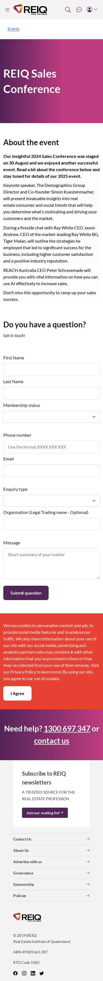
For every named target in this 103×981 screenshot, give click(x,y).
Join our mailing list (44, 812)
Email (8, 458)
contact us (51, 740)
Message (11, 542)
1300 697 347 (67, 728)
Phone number (17, 435)
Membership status (21, 405)
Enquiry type (15, 489)
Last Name (13, 381)
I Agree (17, 693)
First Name (13, 357)
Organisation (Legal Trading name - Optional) (45, 512)
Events (14, 29)
